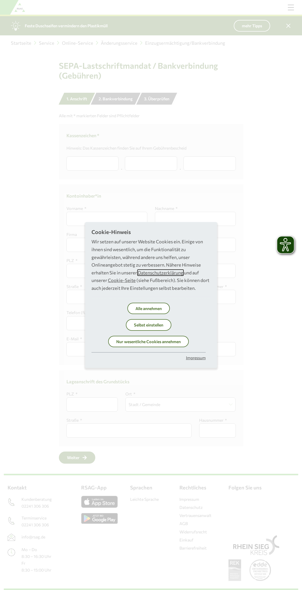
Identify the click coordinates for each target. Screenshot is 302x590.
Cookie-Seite (122, 280)
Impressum (196, 357)
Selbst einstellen (148, 324)
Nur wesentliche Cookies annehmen (148, 341)
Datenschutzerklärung (160, 272)
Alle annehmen (148, 308)
